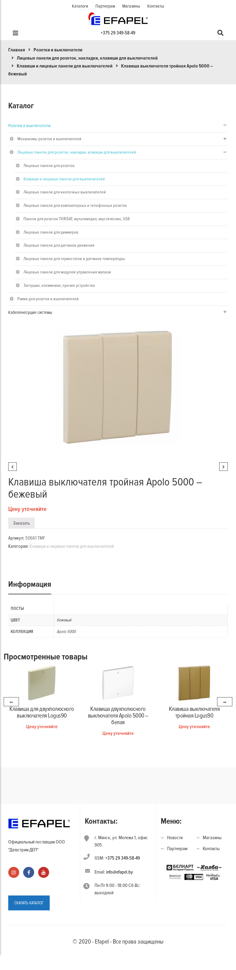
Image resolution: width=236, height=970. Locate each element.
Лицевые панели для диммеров (50, 232)
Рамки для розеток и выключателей (48, 298)
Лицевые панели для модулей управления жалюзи (67, 272)
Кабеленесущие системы (30, 312)
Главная (16, 50)
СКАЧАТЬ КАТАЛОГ (29, 903)
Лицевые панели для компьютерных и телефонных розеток (75, 205)
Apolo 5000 (66, 631)
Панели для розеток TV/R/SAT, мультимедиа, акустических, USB (76, 218)
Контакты (155, 6)
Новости (175, 838)
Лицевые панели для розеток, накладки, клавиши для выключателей (87, 58)
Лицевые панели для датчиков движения (58, 245)
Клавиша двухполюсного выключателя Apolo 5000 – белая (118, 715)
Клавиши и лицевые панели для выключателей (65, 66)
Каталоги (80, 6)
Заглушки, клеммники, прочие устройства (59, 285)
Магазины (131, 6)
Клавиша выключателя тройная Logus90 (194, 712)
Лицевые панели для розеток (48, 165)
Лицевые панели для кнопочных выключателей (64, 192)
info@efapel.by (119, 872)
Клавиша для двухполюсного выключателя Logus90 (41, 712)
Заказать (21, 523)
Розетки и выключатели (58, 50)
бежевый (64, 620)
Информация (29, 584)
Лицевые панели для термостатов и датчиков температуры (74, 258)
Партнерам (105, 6)
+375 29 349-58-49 (118, 33)
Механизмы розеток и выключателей (49, 138)
